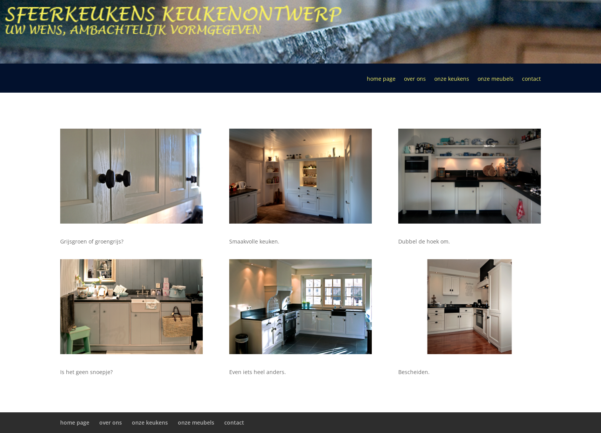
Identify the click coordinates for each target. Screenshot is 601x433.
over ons (415, 79)
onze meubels (496, 79)
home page (381, 79)
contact (531, 79)
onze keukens (451, 79)
